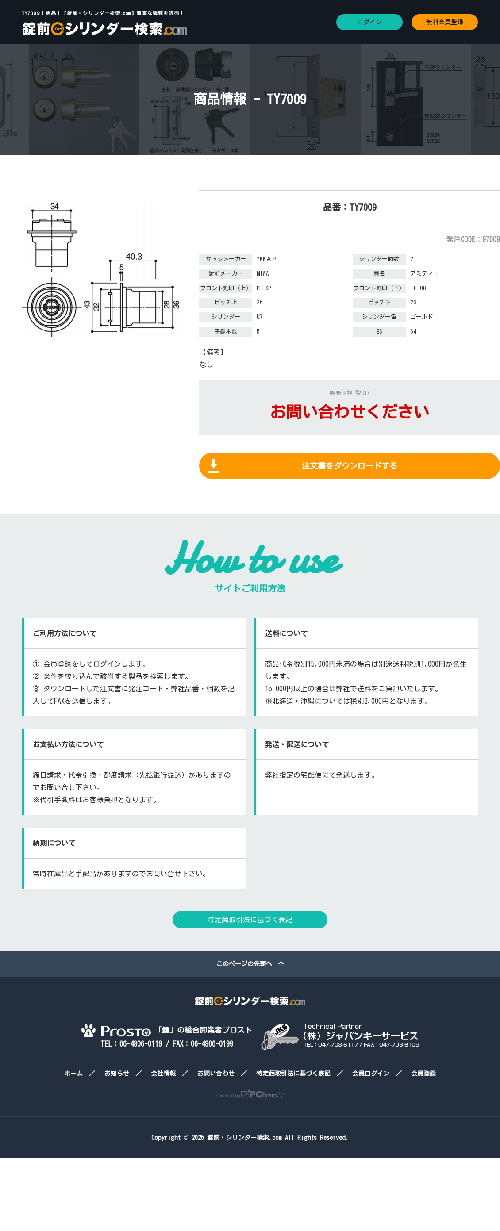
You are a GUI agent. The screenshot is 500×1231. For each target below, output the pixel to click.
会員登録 (423, 1073)
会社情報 (163, 1073)
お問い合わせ (216, 1073)
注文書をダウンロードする (349, 466)
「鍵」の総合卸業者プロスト (166, 1030)
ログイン (369, 22)
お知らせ (116, 1073)
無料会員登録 (444, 22)
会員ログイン (370, 1073)
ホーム (73, 1073)
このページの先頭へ (250, 964)
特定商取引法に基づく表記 (250, 919)
